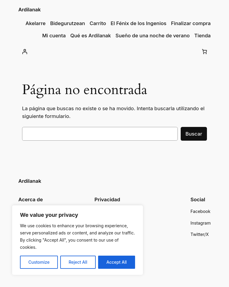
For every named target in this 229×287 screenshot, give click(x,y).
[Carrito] (204, 51)
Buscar (193, 134)
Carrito (98, 23)
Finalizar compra (191, 23)
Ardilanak (29, 10)
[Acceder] (24, 51)
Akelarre (36, 23)
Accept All (116, 262)
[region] (77, 240)
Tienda (202, 36)
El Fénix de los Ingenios (138, 23)
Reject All (78, 262)
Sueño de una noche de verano (152, 36)
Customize (38, 262)
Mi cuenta (54, 36)
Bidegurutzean (67, 23)
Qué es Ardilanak (90, 36)
